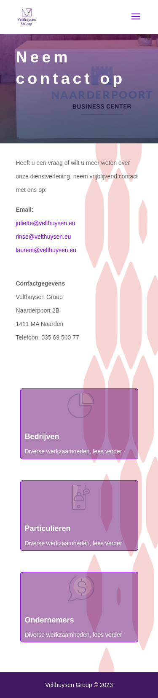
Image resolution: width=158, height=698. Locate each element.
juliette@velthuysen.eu (45, 223)
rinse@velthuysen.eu (43, 236)
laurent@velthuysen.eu (46, 250)
